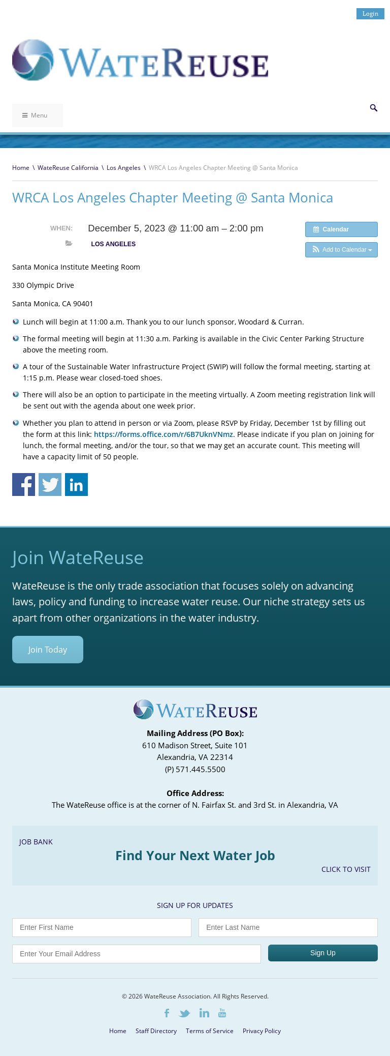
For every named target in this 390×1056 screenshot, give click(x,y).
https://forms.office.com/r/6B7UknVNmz (163, 434)
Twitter (184, 1013)
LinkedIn (204, 1012)
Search (374, 108)
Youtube (222, 1012)
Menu (34, 115)
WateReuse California (68, 167)
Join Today (47, 649)
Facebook (167, 1013)
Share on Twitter (50, 484)
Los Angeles (124, 167)
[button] (341, 250)
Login (370, 13)
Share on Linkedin (76, 484)
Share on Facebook (23, 484)
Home (20, 167)
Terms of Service (210, 1030)
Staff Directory (156, 1030)
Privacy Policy (262, 1030)
